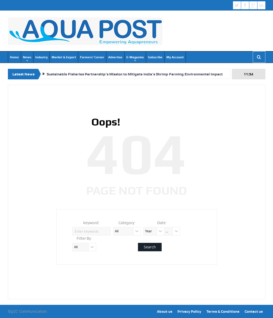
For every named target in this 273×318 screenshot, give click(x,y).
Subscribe (155, 57)
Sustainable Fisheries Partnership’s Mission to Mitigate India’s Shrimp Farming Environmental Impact (135, 74)
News (27, 57)
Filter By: (84, 238)
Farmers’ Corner (92, 57)
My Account (175, 57)
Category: (126, 222)
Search (150, 246)
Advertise (115, 57)
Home (14, 57)
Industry (41, 57)
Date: (162, 222)
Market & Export (64, 57)
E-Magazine (135, 57)
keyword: (91, 222)
